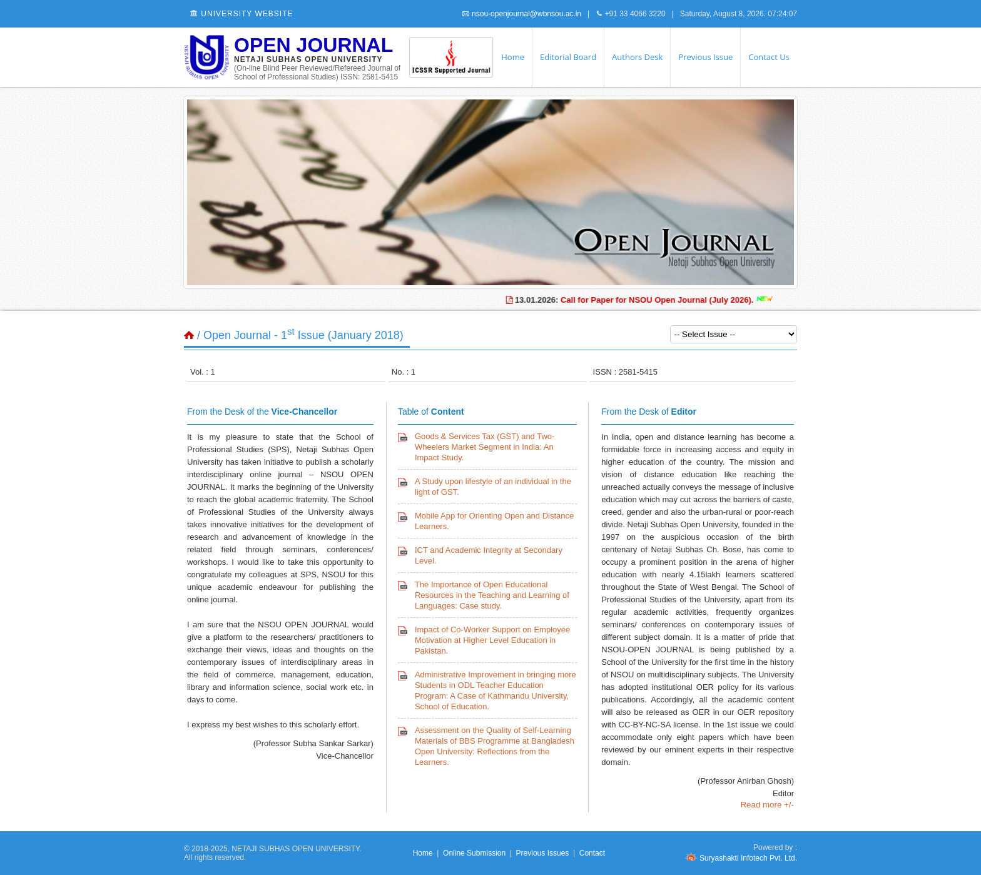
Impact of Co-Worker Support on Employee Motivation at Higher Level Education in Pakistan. (492, 640)
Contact (592, 853)
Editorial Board (568, 57)
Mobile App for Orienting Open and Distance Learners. (494, 521)
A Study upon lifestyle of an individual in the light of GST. (493, 487)
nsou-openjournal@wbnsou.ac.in (521, 13)
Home (512, 57)
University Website (241, 13)
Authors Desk (637, 57)
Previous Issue (705, 57)
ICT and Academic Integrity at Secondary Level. (488, 555)
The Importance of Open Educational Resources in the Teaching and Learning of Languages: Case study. (492, 595)
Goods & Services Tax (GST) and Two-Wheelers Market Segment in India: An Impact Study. (485, 447)
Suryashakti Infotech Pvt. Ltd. (740, 858)
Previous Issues (542, 853)
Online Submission (474, 853)
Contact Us (769, 57)
